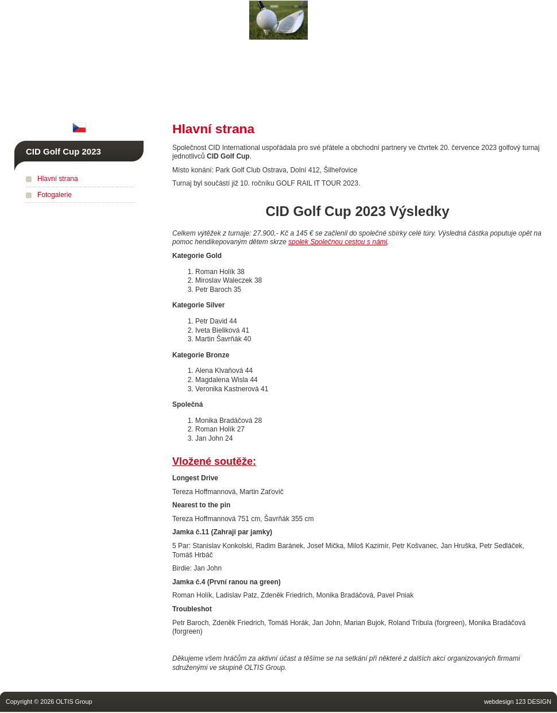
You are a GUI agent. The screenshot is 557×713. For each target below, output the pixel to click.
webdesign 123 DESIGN (517, 701)
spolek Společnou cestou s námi (337, 242)
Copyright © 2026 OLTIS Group (49, 701)
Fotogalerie (54, 195)
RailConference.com (520, 10)
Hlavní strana (57, 179)
